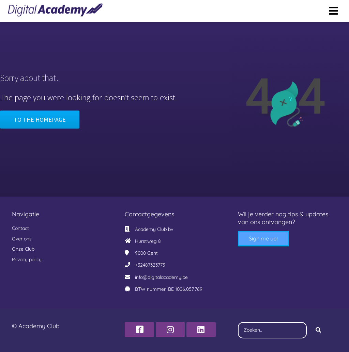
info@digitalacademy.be (161, 277)
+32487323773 (150, 265)
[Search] (318, 330)
